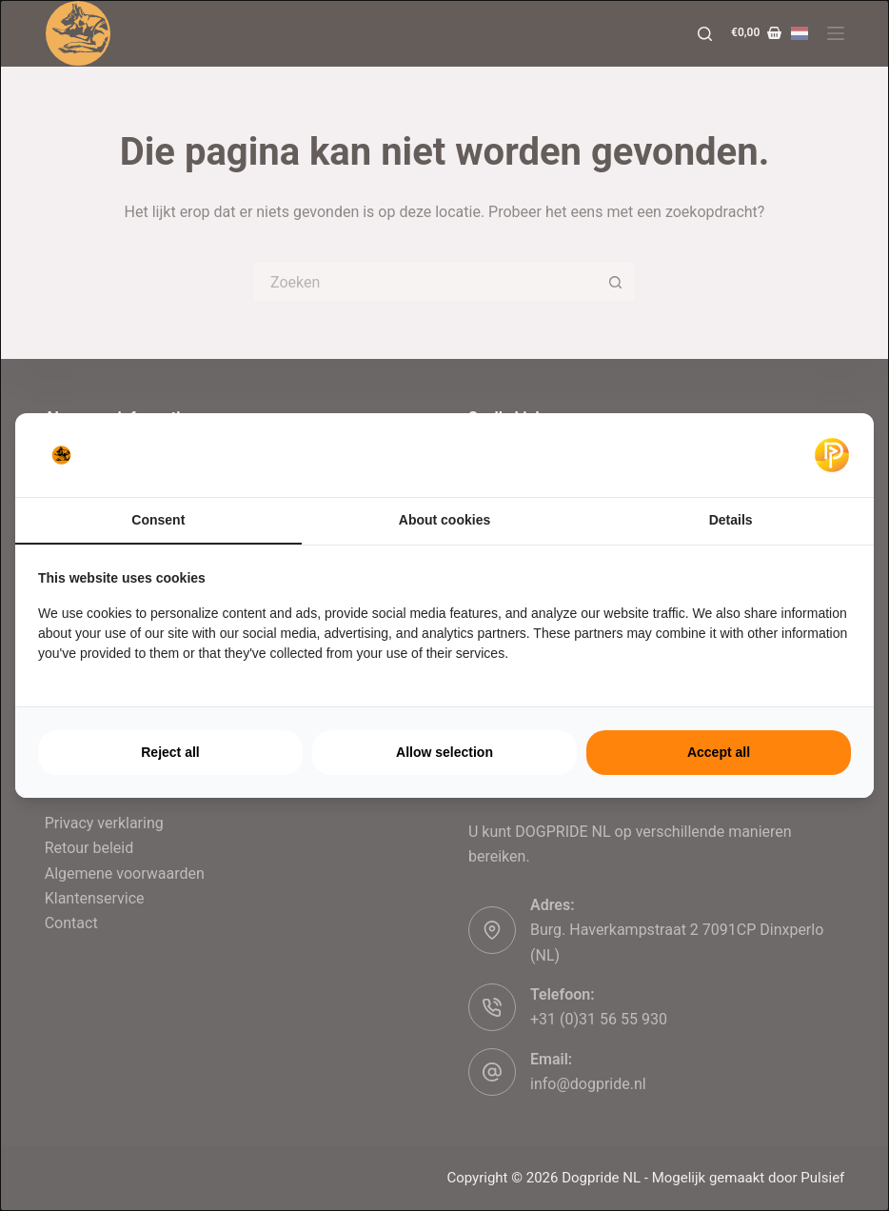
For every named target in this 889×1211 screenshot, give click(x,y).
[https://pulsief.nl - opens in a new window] (832, 455)
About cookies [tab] (444, 519)
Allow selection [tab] (444, 752)
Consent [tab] (158, 519)
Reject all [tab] (170, 752)
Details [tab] (731, 519)
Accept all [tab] (718, 752)
